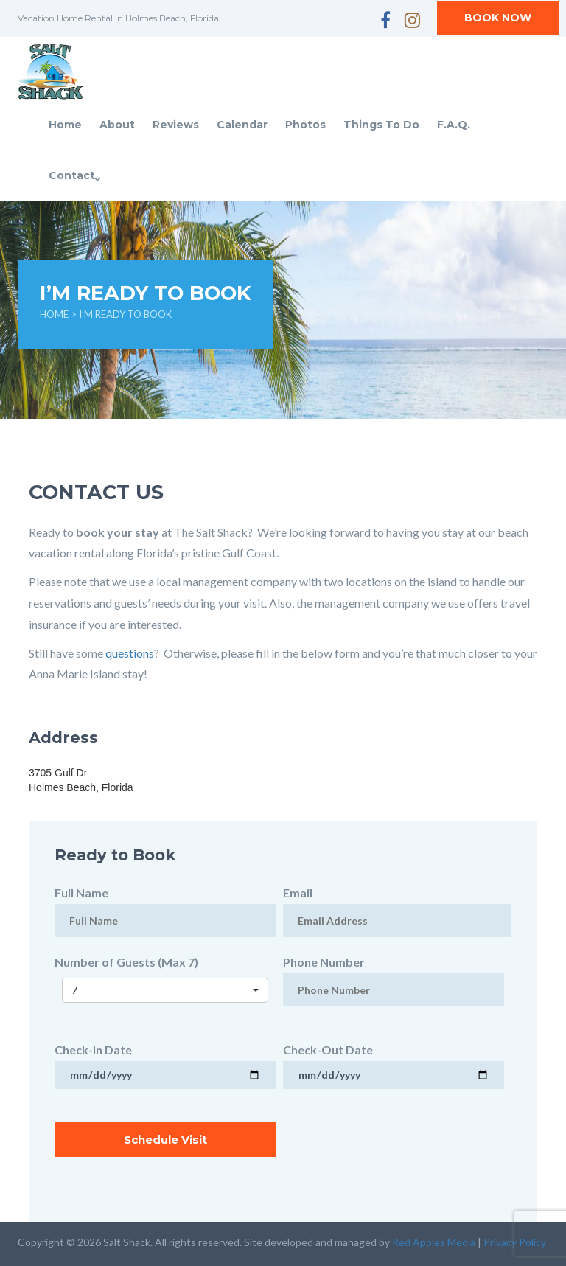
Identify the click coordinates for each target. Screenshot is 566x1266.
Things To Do (381, 124)
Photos (305, 124)
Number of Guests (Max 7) (165, 976)
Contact (72, 175)
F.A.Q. (453, 124)
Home (65, 124)
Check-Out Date (393, 1062)
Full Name (165, 906)
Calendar (242, 124)
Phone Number (393, 975)
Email (397, 906)
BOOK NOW (497, 17)
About (117, 124)
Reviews (176, 124)
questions (129, 653)
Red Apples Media (433, 1242)
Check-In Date (165, 1062)
